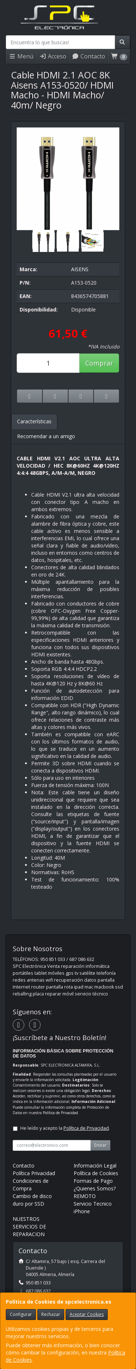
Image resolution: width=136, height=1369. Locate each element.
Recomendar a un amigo (46, 436)
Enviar (100, 1145)
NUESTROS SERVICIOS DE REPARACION (29, 1226)
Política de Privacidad (60, 1112)
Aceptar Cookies (87, 1314)
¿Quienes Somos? (95, 1188)
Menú (21, 56)
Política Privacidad (34, 1173)
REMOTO (85, 1196)
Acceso (52, 56)
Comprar (99, 363)
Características (34, 421)
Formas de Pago (93, 1180)
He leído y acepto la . (65, 1128)
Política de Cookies (96, 1173)
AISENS (79, 269)
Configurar (21, 1314)
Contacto (88, 56)
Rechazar (50, 1314)
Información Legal (95, 1165)
